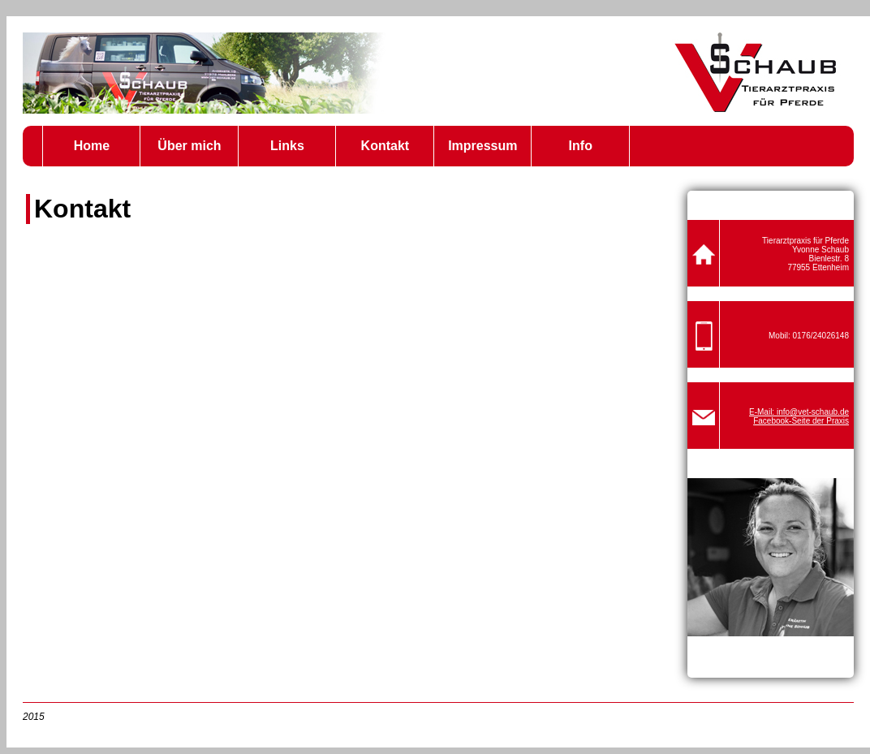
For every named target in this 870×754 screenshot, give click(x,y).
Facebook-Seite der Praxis (801, 420)
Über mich (189, 146)
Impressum (482, 146)
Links (287, 146)
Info (580, 146)
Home (92, 146)
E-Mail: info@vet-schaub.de (799, 411)
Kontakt (385, 146)
